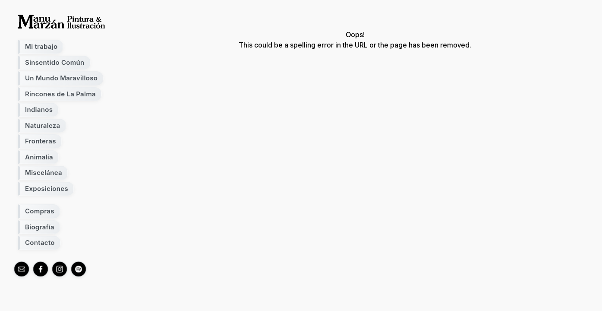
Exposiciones (46, 188)
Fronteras (40, 141)
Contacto (40, 242)
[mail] (21, 269)
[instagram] (59, 269)
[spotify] (79, 269)
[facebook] (40, 269)
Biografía (39, 227)
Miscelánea (43, 172)
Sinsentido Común (55, 62)
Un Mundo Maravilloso (61, 78)
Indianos (39, 109)
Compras (39, 211)
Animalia (39, 157)
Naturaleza (42, 125)
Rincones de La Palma (60, 94)
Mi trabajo (41, 46)
